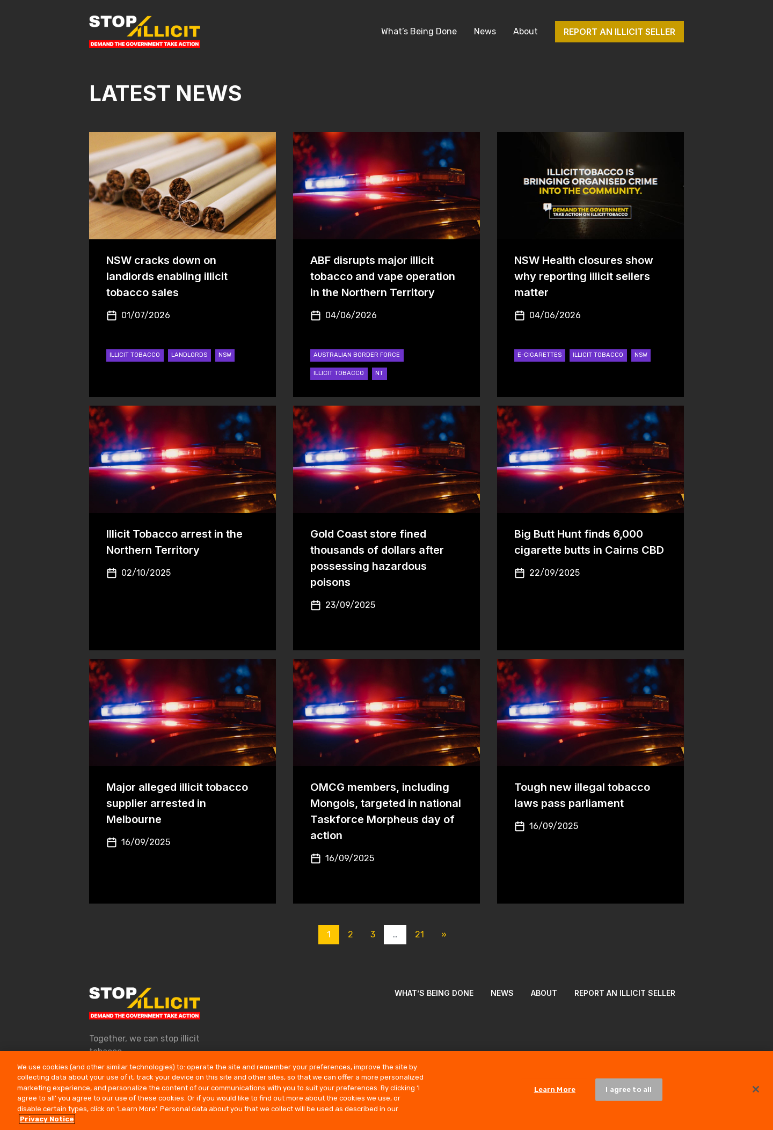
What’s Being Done (419, 31)
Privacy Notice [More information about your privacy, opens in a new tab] (47, 1123)
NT (379, 373)
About (525, 31)
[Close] (756, 1093)
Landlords (189, 354)
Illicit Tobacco (135, 354)
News (485, 31)
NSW (224, 354)
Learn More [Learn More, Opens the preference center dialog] (554, 1093)
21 (419, 934)
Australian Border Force (356, 354)
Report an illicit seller (619, 31)
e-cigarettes (539, 354)
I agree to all (629, 1093)
